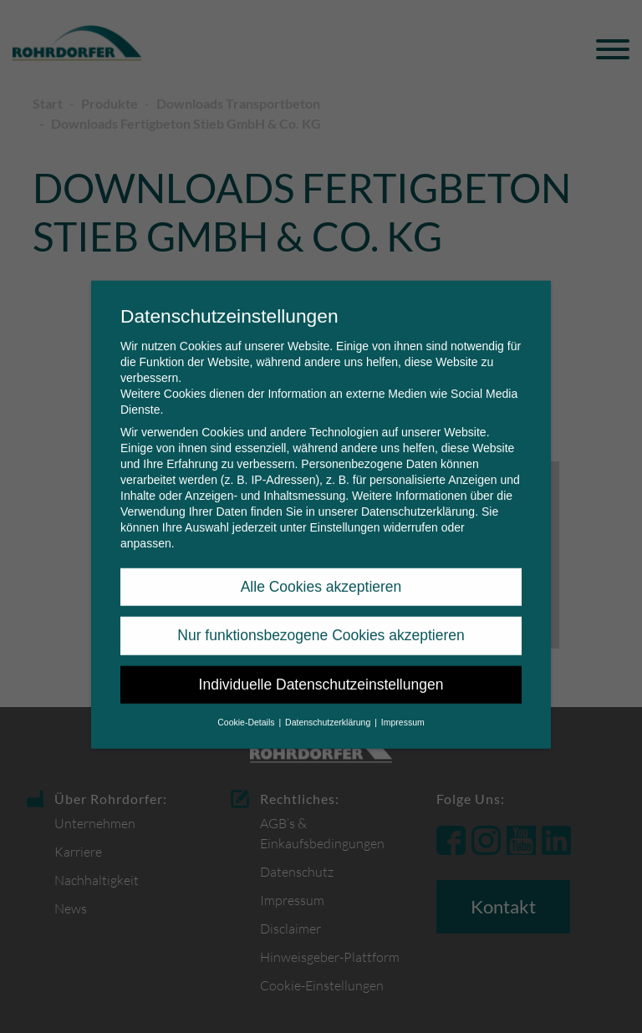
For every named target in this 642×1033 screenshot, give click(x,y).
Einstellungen (344, 515)
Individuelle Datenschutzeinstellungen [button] (321, 672)
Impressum (403, 710)
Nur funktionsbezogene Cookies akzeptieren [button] (320, 623)
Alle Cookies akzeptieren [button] (321, 575)
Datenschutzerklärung (418, 499)
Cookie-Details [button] (247, 710)
